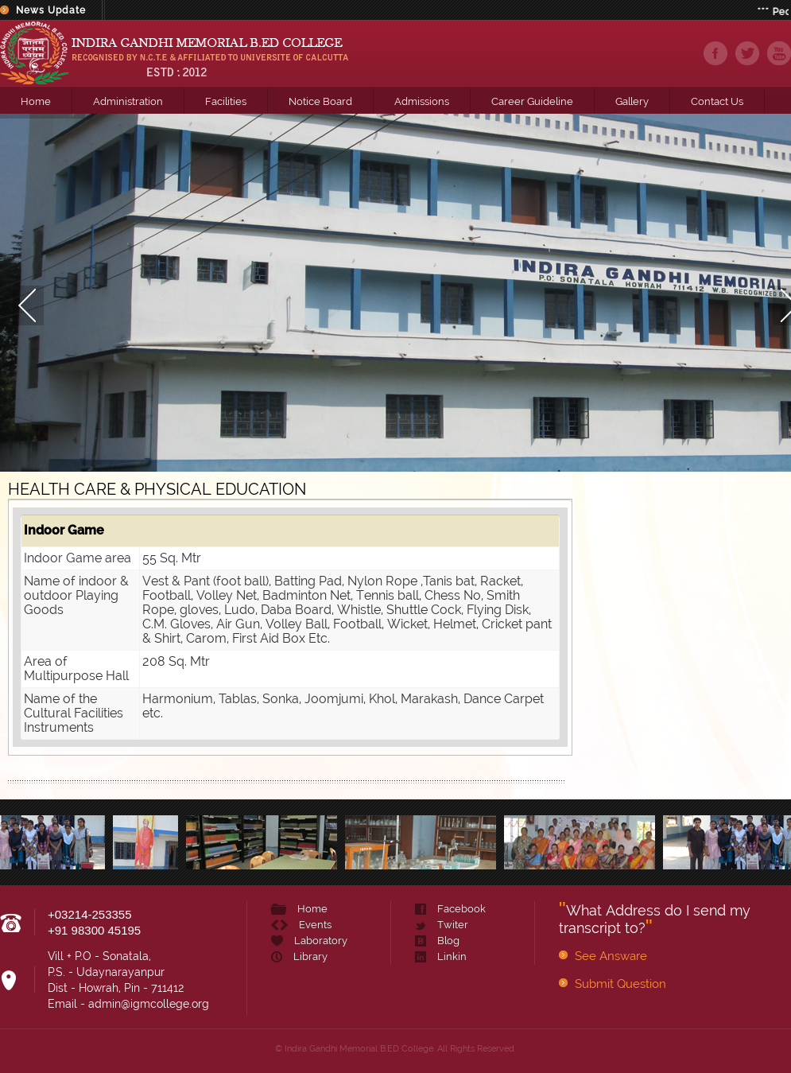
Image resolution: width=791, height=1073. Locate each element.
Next (775, 293)
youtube (779, 53)
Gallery (632, 101)
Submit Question (620, 984)
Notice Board (320, 101)
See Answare (611, 956)
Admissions (421, 101)
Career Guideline (532, 101)
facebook (715, 53)
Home (36, 101)
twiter (747, 53)
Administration (128, 101)
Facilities (225, 101)
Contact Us (717, 101)
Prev (15, 293)
